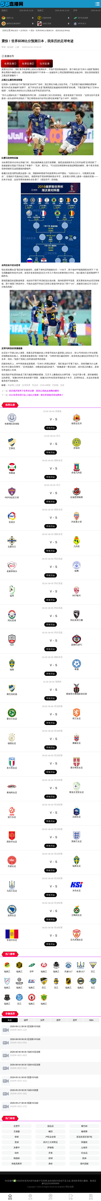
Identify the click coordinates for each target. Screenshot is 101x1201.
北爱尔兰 (12, 546)
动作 (17, 1153)
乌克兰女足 (12, 891)
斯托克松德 (12, 694)
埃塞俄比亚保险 (12, 424)
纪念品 (84, 1153)
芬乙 (58, 436)
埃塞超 (58, 411)
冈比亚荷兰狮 (76, 620)
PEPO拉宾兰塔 (12, 497)
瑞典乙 (4, 10)
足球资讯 (24, 30)
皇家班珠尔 (12, 571)
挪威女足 (76, 743)
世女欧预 (58, 706)
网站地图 (69, 1187)
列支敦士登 (76, 522)
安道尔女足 (12, 940)
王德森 (17, 1131)
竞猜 (17, 1142)
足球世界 (26, 385)
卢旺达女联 (50, 1137)
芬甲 (75, 10)
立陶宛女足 (76, 915)
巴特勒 (55, 385)
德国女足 (12, 743)
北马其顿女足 (76, 939)
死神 (84, 1158)
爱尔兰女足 (12, 719)
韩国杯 (17, 1158)
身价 (50, 1163)
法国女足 (76, 817)
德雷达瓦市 (76, 423)
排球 (50, 1158)
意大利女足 (12, 768)
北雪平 (17, 1126)
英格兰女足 (76, 841)
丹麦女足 (12, 866)
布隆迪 (12, 473)
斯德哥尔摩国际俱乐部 (76, 694)
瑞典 (12, 669)
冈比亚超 (58, 559)
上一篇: (30, 391)
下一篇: (32, 395)
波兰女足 (12, 817)
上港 (17, 47)
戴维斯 (84, 1131)
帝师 (3, 47)
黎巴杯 (84, 1126)
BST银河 (76, 595)
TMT (12, 645)
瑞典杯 (58, 681)
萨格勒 (50, 1147)
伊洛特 (76, 448)
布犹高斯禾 (16, 1163)
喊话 (50, 1131)
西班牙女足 (12, 841)
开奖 (50, 1153)
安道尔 (12, 522)
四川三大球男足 (50, 1142)
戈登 (62, 385)
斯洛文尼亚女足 (76, 792)
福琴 (12, 596)
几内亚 (76, 546)
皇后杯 (10, 47)
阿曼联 (84, 1142)
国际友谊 (58, 460)
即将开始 (50, 428)
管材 (17, 1137)
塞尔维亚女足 (76, 767)
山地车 (84, 1147)
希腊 (77, 669)
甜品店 (50, 1126)
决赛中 (17, 1147)
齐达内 (35, 385)
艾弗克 (12, 448)
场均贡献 (84, 1163)
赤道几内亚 (76, 472)
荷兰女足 (76, 718)
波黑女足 (12, 915)
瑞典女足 (76, 866)
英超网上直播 (14, 385)
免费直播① (10, 63)
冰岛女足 (76, 890)
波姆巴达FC (76, 644)
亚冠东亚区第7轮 (84, 1137)
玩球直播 (44, 63)
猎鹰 (77, 571)
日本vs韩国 (45, 385)
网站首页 (14, 30)
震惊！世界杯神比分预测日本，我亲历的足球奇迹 (50, 30)
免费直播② (28, 63)
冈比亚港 (12, 620)
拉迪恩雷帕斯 (76, 497)
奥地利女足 (12, 792)
